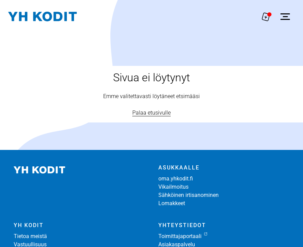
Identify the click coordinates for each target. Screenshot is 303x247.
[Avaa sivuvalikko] (285, 16)
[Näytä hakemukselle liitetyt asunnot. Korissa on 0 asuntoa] (266, 16)
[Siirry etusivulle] (42, 17)
